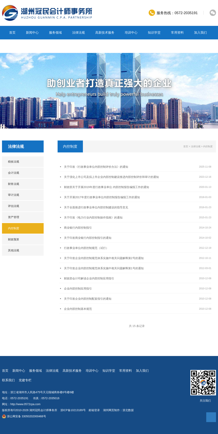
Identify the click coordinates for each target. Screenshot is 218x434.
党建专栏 (38, 46)
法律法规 (78, 32)
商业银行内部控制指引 (78, 227)
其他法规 (13, 250)
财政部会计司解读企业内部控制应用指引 (89, 278)
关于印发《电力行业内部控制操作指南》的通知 (93, 217)
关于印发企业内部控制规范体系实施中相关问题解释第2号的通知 (104, 258)
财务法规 (13, 183)
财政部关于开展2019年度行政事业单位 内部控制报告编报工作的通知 (106, 187)
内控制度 (13, 228)
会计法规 (13, 172)
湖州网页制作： (113, 410)
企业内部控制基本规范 (78, 308)
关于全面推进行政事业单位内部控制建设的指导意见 (96, 207)
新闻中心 (32, 32)
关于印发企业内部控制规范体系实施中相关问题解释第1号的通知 (104, 268)
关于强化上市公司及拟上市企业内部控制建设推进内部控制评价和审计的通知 (111, 176)
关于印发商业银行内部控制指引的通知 (87, 237)
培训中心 (131, 32)
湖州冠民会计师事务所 (43, 410)
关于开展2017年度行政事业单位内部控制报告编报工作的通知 (102, 197)
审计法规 (13, 194)
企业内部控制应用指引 (78, 288)
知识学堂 (154, 32)
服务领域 (55, 32)
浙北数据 (128, 410)
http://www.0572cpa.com (25, 404)
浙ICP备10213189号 (73, 410)
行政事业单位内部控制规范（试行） (86, 248)
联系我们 (15, 46)
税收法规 (13, 161)
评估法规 (13, 206)
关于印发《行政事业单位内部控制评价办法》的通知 (96, 166)
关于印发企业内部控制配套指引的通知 (87, 298)
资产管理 (13, 217)
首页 (12, 32)
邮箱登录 (94, 410)
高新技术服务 (104, 32)
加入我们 (200, 32)
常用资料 (177, 32)
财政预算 (13, 239)
